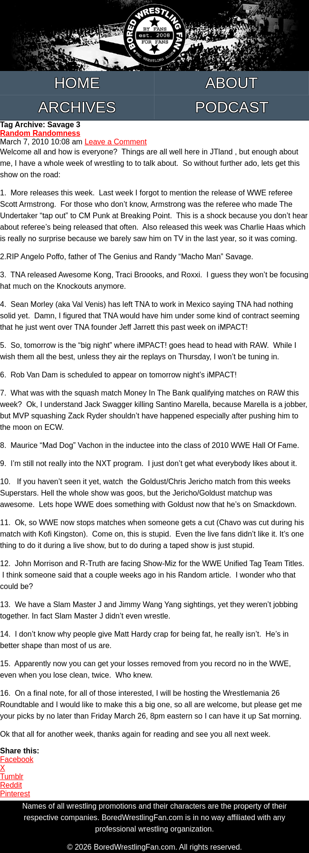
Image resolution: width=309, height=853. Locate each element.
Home (77, 82)
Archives (77, 107)
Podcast (232, 107)
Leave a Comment (116, 142)
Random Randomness (40, 133)
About (231, 82)
